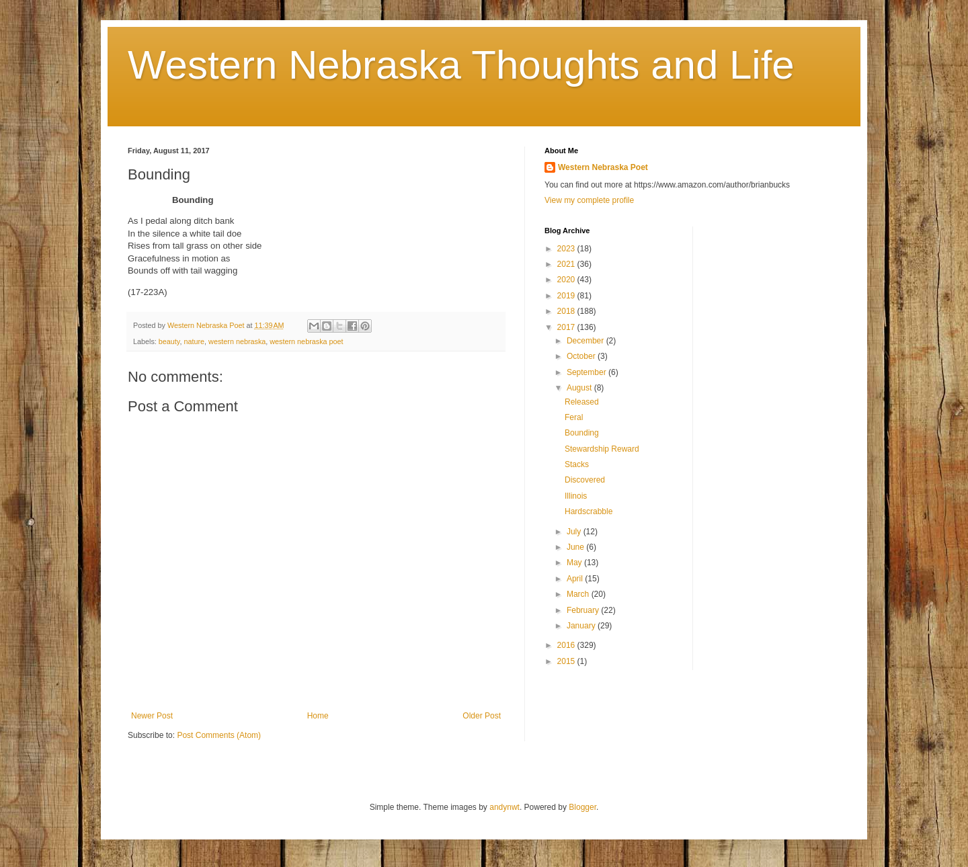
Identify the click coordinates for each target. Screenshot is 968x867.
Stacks (577, 464)
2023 (567, 248)
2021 (567, 264)
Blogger (582, 807)
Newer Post (152, 715)
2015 (567, 661)
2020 (567, 279)
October (582, 356)
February (584, 610)
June (576, 547)
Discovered (585, 480)
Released (582, 402)
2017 (567, 327)
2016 (567, 645)
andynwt (504, 807)
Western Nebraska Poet (603, 167)
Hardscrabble (588, 511)
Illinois (576, 496)
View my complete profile (589, 200)
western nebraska (237, 341)
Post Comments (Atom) (219, 735)
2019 (567, 295)
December (586, 340)
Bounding (582, 433)
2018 (567, 311)
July (575, 531)
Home (318, 715)
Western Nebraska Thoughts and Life (461, 64)
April (576, 578)
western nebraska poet (306, 341)
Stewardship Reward (602, 449)
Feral (574, 417)
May (575, 562)
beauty (169, 341)
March (579, 594)
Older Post (481, 715)
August (580, 388)
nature (194, 341)
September (587, 372)
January (582, 625)
